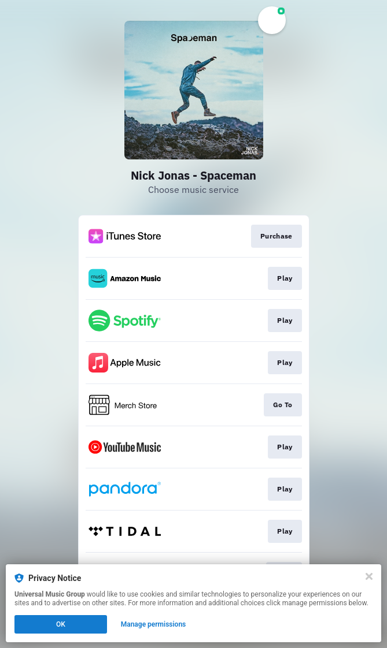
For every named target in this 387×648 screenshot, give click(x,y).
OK (60, 624)
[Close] (369, 576)
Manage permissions (153, 624)
